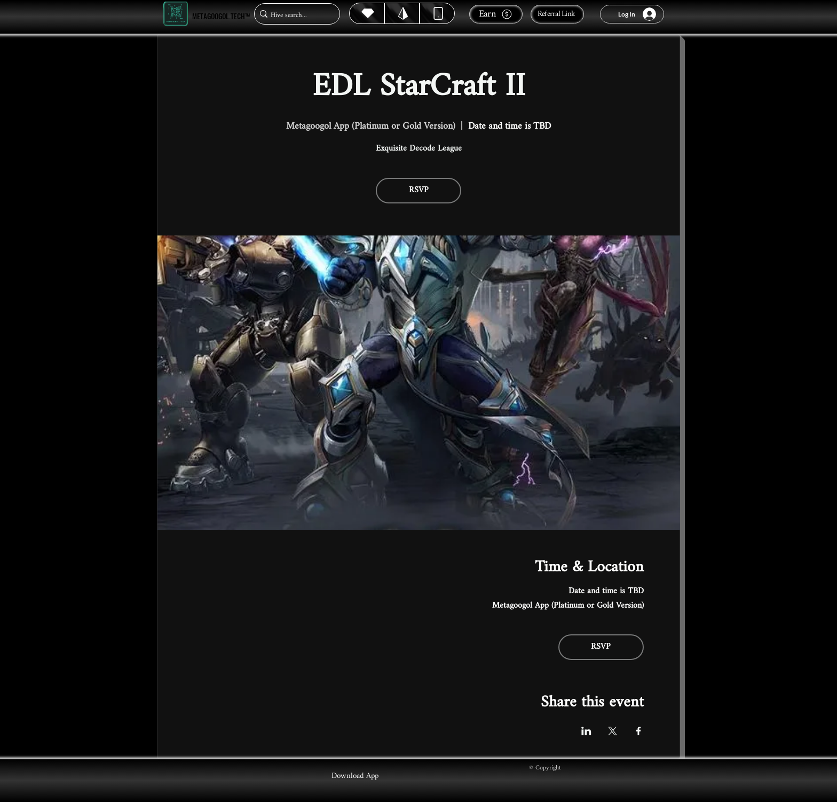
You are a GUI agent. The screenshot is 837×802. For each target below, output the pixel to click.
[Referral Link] (557, 14)
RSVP (419, 190)
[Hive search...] (294, 15)
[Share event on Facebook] (639, 731)
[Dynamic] (437, 13)
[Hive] (366, 13)
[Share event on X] (612, 731)
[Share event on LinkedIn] (586, 731)
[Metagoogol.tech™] (175, 14)
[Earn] (496, 14)
